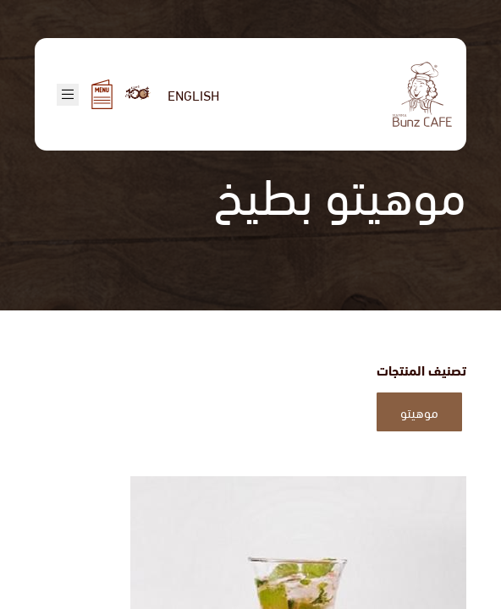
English (193, 94)
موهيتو (419, 411)
